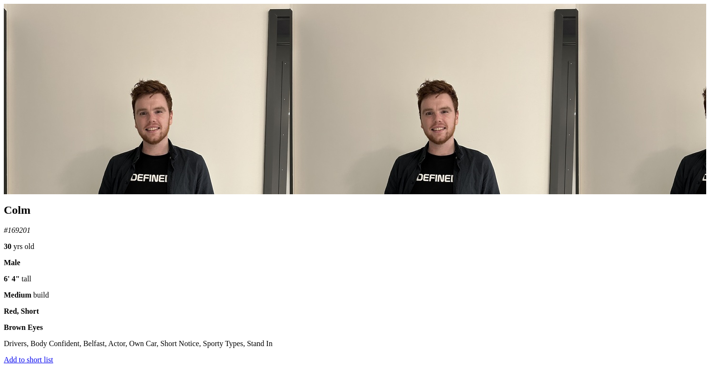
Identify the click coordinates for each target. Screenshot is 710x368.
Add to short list (28, 360)
